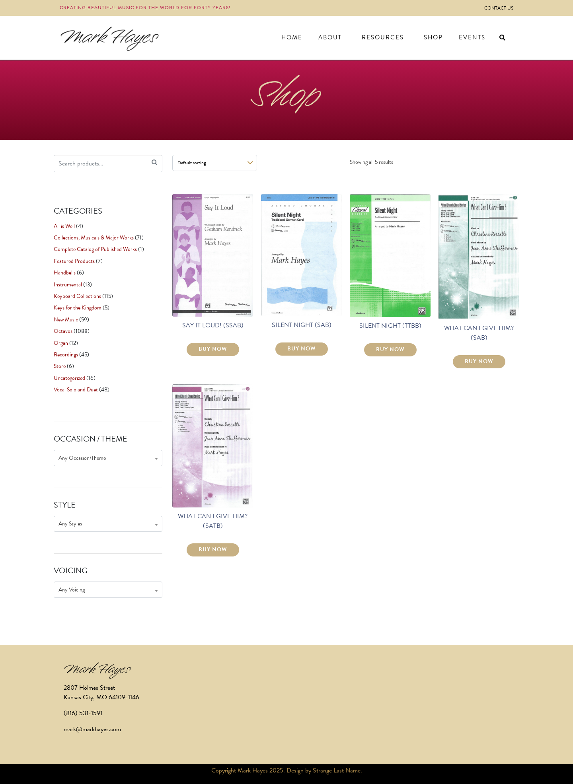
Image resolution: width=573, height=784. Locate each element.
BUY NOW (213, 349)
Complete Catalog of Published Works (95, 249)
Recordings (66, 354)
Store (60, 366)
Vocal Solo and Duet (76, 389)
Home (291, 37)
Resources (383, 37)
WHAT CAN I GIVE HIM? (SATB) (213, 521)
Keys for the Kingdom (77, 307)
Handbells (65, 272)
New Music (66, 319)
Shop (433, 37)
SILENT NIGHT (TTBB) (390, 326)
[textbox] (108, 458)
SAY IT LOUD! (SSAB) (213, 325)
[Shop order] (214, 163)
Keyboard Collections (77, 296)
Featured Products (74, 261)
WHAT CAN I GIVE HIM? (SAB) (479, 332)
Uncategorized (69, 378)
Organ (61, 343)
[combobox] (108, 458)
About (330, 37)
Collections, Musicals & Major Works (94, 237)
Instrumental (68, 284)
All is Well (64, 226)
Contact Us (498, 8)
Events (472, 37)
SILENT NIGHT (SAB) (301, 325)
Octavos (63, 331)
